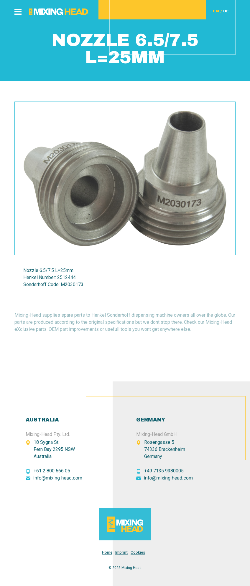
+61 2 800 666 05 (52, 471)
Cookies (138, 552)
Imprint (121, 552)
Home (107, 552)
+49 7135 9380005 (164, 471)
